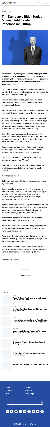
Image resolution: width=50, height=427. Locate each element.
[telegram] (7, 411)
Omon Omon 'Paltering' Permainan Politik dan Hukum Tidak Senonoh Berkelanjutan (29, 332)
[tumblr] (11, 411)
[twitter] (33, 411)
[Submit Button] (41, 402)
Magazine (16, 329)
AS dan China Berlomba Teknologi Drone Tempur (30, 364)
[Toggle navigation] (46, 2)
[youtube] (24, 411)
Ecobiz (15, 340)
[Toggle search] (43, 3)
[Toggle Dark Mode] (39, 2)
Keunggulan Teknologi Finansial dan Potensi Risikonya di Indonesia (29, 343)
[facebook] (29, 411)
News (14, 295)
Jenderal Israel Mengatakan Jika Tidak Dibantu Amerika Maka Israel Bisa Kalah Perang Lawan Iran (30, 321)
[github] (42, 411)
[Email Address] (22, 402)
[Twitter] (34, 2)
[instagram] (37, 411)
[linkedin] (16, 411)
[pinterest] (20, 411)
